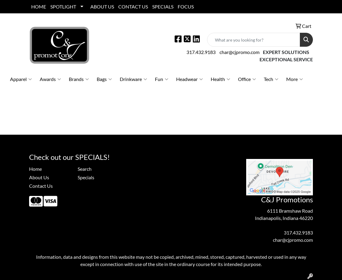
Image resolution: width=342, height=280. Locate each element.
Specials (86, 177)
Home (35, 169)
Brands (79, 79)
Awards (50, 79)
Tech (271, 79)
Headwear (189, 79)
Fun (161, 79)
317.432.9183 (201, 52)
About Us (39, 177)
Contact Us (41, 186)
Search (85, 169)
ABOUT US (102, 6)
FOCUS (186, 6)
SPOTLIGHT (63, 6)
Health (220, 79)
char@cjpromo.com (240, 52)
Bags (104, 79)
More (294, 79)
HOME (38, 6)
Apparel (21, 79)
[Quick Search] (253, 40)
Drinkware (133, 79)
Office (247, 79)
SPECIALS (162, 6)
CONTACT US (133, 6)
